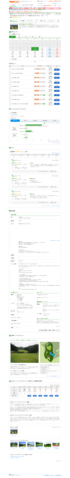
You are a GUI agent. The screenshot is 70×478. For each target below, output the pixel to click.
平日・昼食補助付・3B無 (15, 86)
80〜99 (35, 120)
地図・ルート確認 (45, 15)
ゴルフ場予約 (11, 10)
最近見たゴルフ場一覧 (56, 427)
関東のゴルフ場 (16, 10)
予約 (56, 69)
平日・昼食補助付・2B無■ (15, 99)
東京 (21, 456)
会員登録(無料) (55, 3)
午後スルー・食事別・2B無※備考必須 (17, 73)
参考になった (53, 171)
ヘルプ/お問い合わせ (58, 475)
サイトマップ (52, 475)
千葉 (19, 456)
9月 (39, 36)
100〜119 (45, 120)
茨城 (11, 456)
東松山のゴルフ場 (27, 10)
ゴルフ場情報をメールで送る (54, 330)
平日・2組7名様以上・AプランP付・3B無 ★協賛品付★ (19, 103)
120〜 (55, 120)
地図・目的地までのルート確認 (55, 240)
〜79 (25, 120)
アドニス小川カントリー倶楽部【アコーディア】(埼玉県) (31, 448)
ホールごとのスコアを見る (56, 142)
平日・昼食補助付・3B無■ (15, 77)
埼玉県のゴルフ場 (21, 10)
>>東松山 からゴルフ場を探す (14, 457)
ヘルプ (47, 1)
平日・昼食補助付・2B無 (15, 90)
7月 (26, 36)
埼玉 (17, 456)
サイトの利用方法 (46, 475)
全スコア (15, 120)
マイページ (59, 5)
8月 (32, 36)
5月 (12, 36)
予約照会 (55, 5)
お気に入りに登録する (43, 330)
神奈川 (23, 456)
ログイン (59, 3)
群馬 (15, 456)
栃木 (13, 456)
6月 (19, 36)
